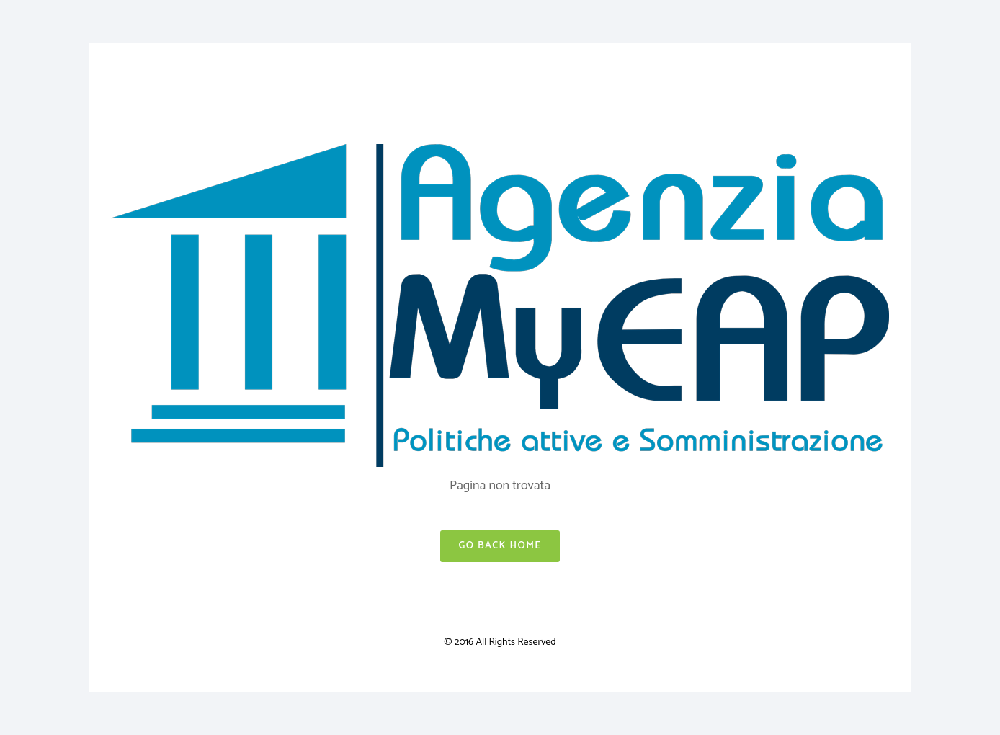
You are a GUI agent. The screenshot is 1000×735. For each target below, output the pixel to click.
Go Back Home (499, 546)
